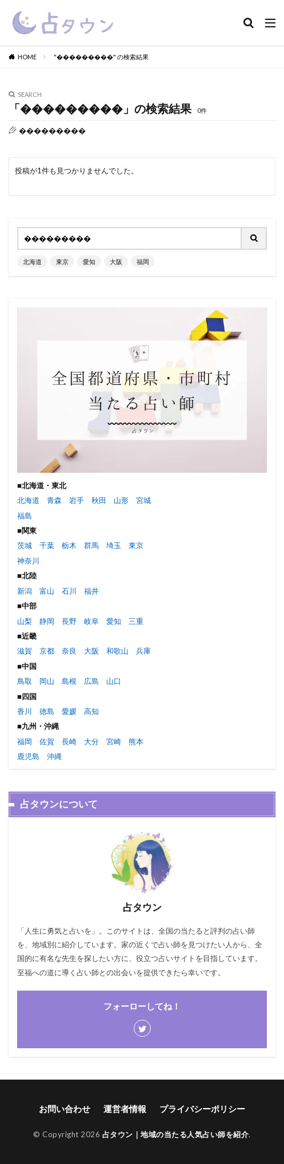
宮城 (143, 500)
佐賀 (46, 741)
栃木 (69, 545)
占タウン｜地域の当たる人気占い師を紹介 (175, 1134)
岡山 (46, 681)
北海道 (32, 261)
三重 (136, 621)
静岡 (46, 621)
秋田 (98, 500)
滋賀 (24, 650)
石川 (69, 590)
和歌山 (117, 650)
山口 (113, 681)
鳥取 (24, 681)
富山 (46, 590)
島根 (69, 681)
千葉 (46, 545)
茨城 (24, 545)
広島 (91, 681)
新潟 (24, 590)
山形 (121, 500)
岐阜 (91, 621)
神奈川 (28, 560)
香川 (24, 711)
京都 (46, 650)
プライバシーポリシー (202, 1109)
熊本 (136, 741)
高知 (91, 711)
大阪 (116, 261)
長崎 (69, 741)
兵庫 (143, 650)
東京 (62, 261)
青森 (54, 500)
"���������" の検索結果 (101, 56)
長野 (69, 621)
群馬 (91, 545)
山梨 (24, 621)
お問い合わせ (64, 1109)
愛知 (89, 261)
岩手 (76, 500)
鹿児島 (28, 756)
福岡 (143, 261)
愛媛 (69, 711)
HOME (27, 56)
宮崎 (113, 741)
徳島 (46, 711)
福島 (24, 515)
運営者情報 (124, 1109)
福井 (91, 590)
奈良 (69, 650)
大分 (91, 741)
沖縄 (54, 756)
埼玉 (113, 545)
